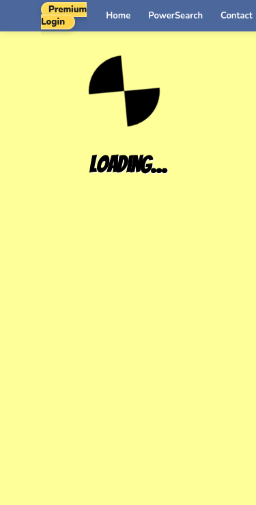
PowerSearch (175, 16)
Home (118, 16)
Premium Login (64, 15)
